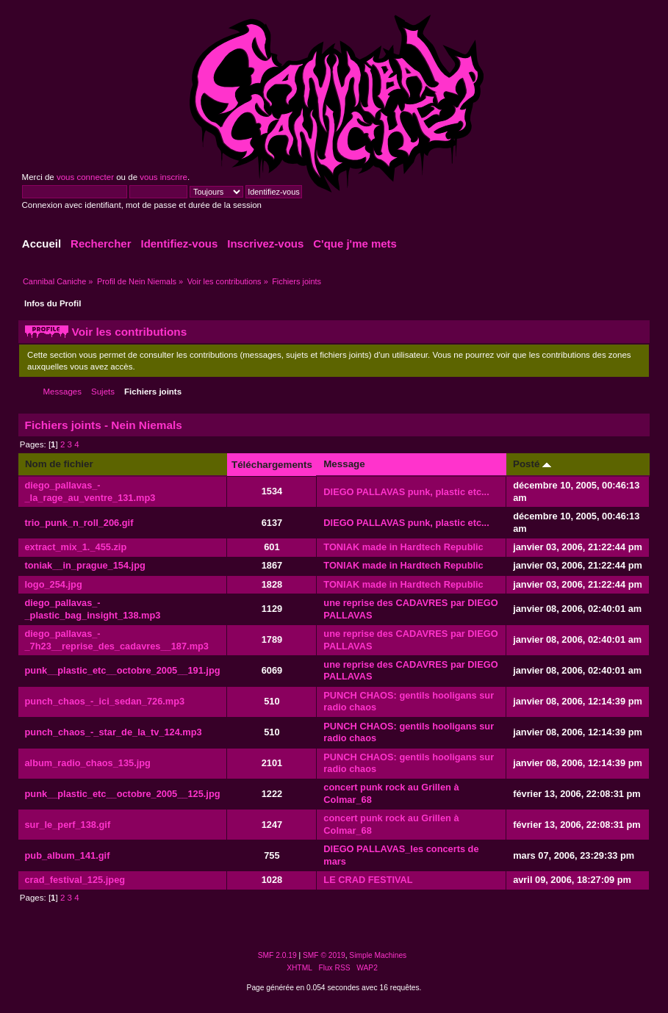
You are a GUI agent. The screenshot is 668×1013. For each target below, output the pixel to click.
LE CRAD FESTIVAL (367, 879)
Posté (532, 463)
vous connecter (85, 177)
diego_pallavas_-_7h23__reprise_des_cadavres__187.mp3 (117, 640)
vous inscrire (163, 177)
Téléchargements (271, 464)
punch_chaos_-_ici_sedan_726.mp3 (105, 701)
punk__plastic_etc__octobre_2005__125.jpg (122, 793)
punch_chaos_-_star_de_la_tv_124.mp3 (113, 732)
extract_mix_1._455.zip (76, 546)
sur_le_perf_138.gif (68, 824)
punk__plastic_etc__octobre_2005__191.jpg (122, 670)
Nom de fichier (59, 463)
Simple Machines (377, 955)
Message (343, 463)
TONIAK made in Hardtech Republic (403, 546)
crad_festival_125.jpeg (75, 879)
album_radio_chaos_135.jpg (88, 762)
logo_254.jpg (53, 584)
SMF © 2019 (324, 955)
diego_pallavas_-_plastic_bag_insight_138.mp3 (93, 609)
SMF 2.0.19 (277, 955)
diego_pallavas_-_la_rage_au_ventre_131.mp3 (90, 491)
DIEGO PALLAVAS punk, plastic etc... (406, 491)
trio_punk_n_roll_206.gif (79, 522)
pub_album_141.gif (67, 855)
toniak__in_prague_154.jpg (85, 565)
